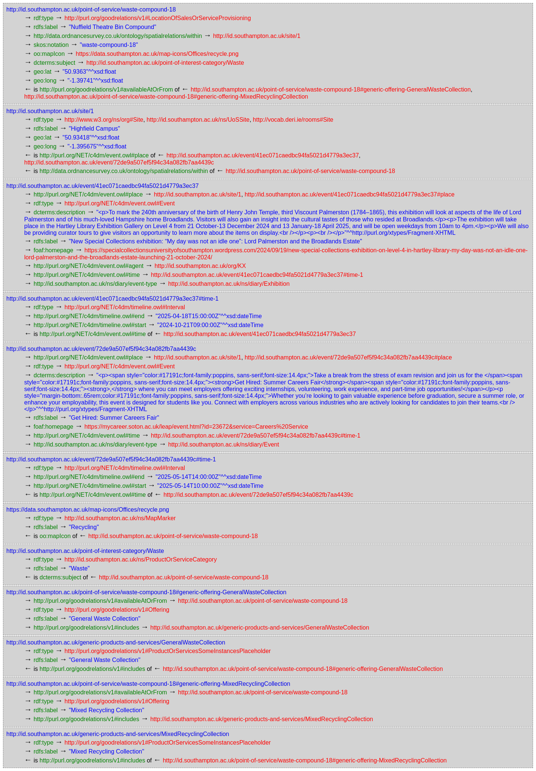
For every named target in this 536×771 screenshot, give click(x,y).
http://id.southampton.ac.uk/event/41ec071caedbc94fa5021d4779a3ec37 (262, 155)
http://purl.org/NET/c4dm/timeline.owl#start (90, 325)
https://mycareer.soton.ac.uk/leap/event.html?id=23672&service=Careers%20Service (196, 426)
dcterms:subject (54, 63)
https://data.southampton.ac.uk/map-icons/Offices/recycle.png (157, 54)
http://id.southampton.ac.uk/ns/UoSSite (198, 119)
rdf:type (43, 18)
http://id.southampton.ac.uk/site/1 (256, 36)
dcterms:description (59, 212)
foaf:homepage (53, 250)
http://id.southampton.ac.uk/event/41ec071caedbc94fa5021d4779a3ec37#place (349, 194)
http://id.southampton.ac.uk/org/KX (200, 266)
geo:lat (42, 71)
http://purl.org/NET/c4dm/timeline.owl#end (89, 316)
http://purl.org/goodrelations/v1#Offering (116, 610)
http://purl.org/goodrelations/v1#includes (86, 627)
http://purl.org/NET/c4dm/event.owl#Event (119, 203)
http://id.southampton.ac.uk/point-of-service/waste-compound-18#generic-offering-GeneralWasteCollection (330, 89)
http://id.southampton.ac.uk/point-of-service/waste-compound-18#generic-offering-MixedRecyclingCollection (166, 96)
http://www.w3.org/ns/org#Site (103, 119)
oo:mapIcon (49, 54)
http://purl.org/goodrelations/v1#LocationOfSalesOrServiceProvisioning (157, 18)
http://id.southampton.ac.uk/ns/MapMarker (120, 518)
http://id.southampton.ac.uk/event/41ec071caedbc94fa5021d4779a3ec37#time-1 (257, 275)
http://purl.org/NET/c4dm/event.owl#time (87, 275)
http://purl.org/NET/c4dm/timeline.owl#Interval (124, 307)
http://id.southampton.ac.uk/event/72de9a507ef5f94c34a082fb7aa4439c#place (348, 357)
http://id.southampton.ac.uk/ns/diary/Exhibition (229, 284)
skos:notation (51, 45)
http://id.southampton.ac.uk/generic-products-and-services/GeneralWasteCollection (259, 627)
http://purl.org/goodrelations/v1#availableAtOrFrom (106, 89)
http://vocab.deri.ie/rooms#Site (293, 119)
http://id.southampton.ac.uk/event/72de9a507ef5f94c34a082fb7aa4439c (119, 162)
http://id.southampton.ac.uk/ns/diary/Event (223, 444)
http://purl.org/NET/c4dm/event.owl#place (94, 155)
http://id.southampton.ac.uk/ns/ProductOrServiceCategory (140, 559)
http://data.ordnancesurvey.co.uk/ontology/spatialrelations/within (118, 36)
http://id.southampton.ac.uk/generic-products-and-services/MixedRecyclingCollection (261, 719)
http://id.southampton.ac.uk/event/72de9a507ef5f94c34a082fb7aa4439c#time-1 (255, 435)
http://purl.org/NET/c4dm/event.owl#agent (88, 266)
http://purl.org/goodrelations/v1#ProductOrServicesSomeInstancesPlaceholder (167, 651)
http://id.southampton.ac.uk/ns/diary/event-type (95, 284)
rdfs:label (46, 27)
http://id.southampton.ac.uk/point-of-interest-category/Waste (165, 63)
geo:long (45, 80)
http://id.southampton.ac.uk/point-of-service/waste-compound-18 (91, 9)
